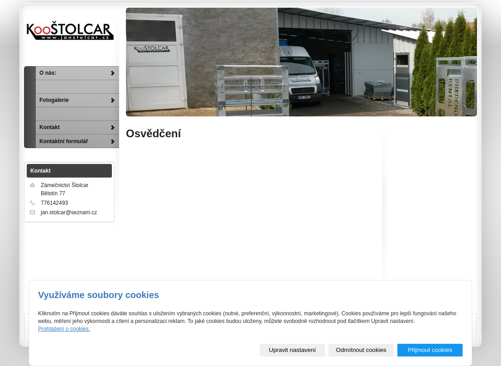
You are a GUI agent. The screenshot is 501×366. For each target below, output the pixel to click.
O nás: (47, 73)
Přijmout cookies (430, 350)
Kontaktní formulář (63, 141)
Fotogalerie (54, 100)
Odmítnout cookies (361, 350)
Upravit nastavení (292, 350)
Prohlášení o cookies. (64, 329)
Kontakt (49, 127)
